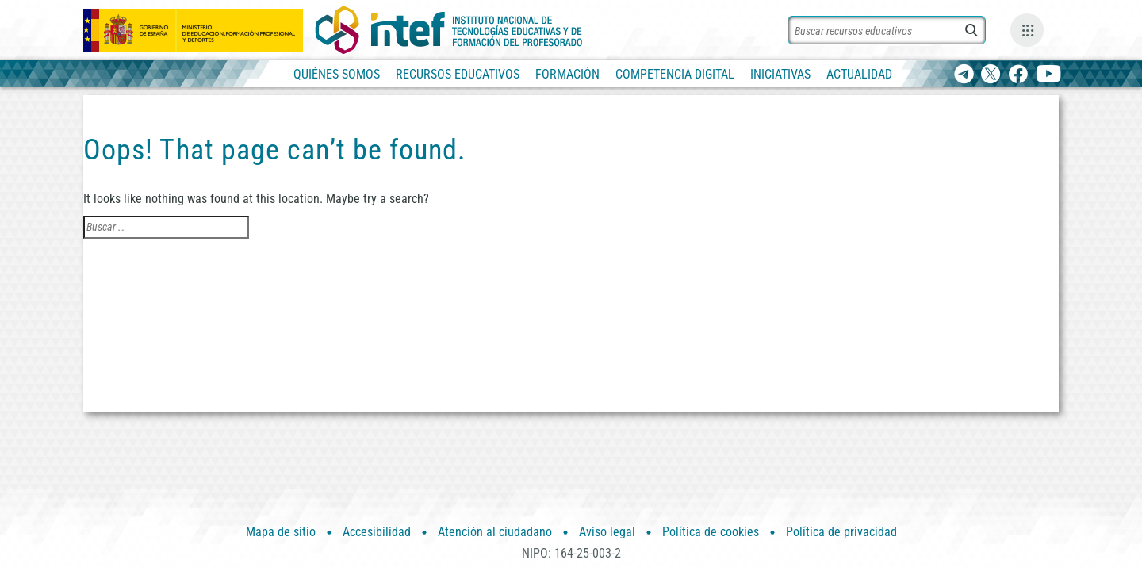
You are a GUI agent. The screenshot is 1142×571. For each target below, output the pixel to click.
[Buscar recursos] (887, 30)
